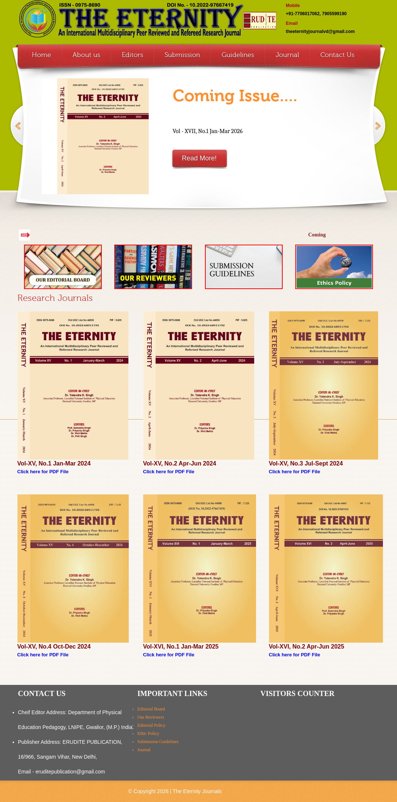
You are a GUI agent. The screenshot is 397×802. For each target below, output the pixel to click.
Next (378, 134)
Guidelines (238, 55)
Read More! (199, 158)
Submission (182, 55)
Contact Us (337, 55)
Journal (287, 55)
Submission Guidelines (157, 741)
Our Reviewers (150, 717)
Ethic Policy (148, 733)
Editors (132, 55)
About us (86, 55)
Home (41, 55)
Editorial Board (151, 709)
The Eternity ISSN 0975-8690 (146, 20)
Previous (16, 134)
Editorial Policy (151, 725)
